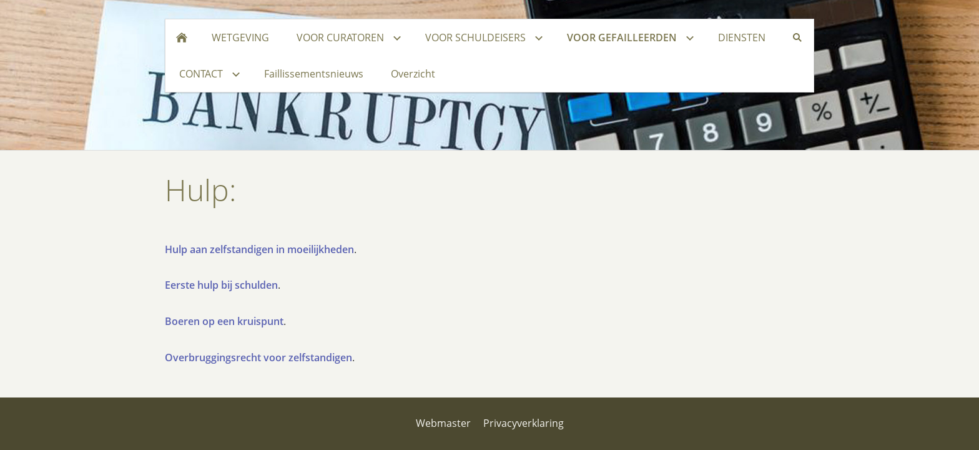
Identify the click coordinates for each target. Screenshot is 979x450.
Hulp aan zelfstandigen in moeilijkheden (259, 249)
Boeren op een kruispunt (224, 321)
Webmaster (443, 423)
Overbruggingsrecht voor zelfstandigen (258, 357)
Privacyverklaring (523, 423)
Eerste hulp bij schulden (221, 285)
